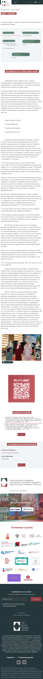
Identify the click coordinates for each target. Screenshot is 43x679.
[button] (21, 338)
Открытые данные (25, 640)
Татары (5, 35)
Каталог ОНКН (5, 10)
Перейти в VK (24, 644)
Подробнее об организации (18, 473)
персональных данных (9, 588)
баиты (18, 35)
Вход (39, 2)
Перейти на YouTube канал (19, 644)
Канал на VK (27, 491)
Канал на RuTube (15, 491)
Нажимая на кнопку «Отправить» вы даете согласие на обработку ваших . (14, 587)
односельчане (12, 35)
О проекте (10, 640)
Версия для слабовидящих (36, 2)
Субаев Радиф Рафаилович (10, 435)
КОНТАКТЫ (21, 595)
